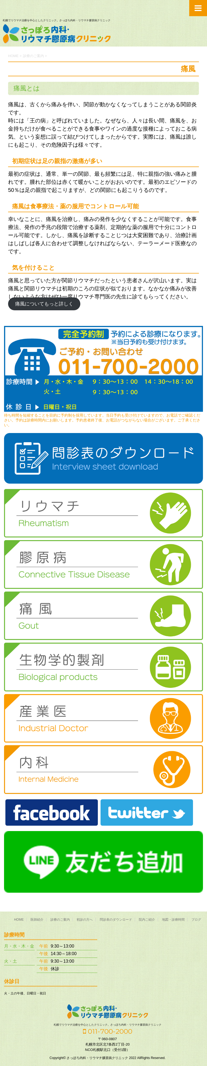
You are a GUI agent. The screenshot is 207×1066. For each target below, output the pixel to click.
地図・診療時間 (173, 919)
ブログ (196, 919)
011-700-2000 (107, 1031)
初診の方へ (85, 919)
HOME (19, 919)
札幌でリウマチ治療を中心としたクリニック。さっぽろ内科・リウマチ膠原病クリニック (107, 1024)
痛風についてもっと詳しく (44, 304)
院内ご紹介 (147, 919)
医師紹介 (36, 919)
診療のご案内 (60, 919)
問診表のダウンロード (116, 919)
